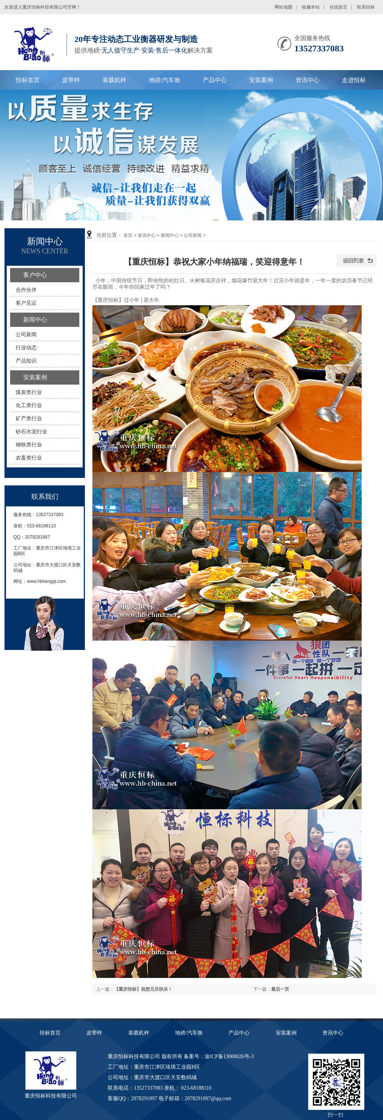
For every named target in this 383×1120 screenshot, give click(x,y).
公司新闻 (193, 235)
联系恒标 (366, 7)
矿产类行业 (29, 418)
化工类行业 (29, 405)
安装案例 (261, 80)
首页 (127, 235)
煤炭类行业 (29, 392)
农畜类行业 (29, 458)
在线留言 (338, 7)
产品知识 (26, 361)
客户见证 (26, 303)
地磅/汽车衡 (164, 80)
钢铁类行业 (29, 445)
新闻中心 (170, 235)
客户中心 (35, 275)
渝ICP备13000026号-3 (229, 1056)
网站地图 (283, 7)
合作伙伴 (26, 290)
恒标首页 (28, 80)
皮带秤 (71, 80)
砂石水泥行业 (31, 431)
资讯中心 (307, 80)
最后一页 (280, 989)
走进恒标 (354, 80)
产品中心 (215, 80)
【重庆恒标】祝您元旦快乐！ (143, 989)
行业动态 (26, 347)
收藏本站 (311, 7)
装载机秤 (114, 80)
